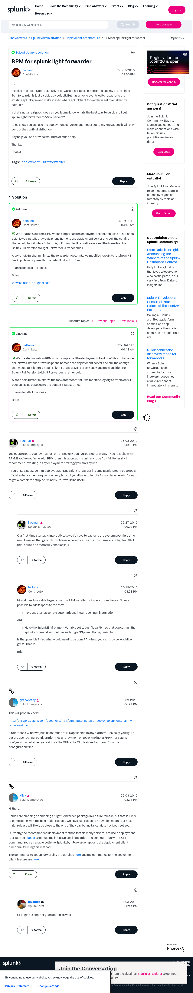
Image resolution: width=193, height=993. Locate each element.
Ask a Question (163, 24)
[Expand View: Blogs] (137, 5)
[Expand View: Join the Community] (79, 5)
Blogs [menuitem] (132, 6)
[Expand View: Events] (122, 5)
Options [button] (175, 38)
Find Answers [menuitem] (94, 6)
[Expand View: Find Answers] (105, 5)
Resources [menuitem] (42, 13)
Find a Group (163, 213)
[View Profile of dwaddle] (34, 902)
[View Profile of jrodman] (25, 440)
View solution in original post (31, 283)
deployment (30, 162)
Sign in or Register (150, 973)
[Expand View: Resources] (51, 13)
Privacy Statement (17, 986)
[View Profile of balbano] (27, 70)
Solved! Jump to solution (32, 52)
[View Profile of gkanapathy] (28, 700)
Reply (123, 181)
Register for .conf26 (164, 81)
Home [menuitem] (39, 6)
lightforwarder (54, 162)
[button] (132, 53)
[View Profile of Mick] (23, 795)
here (78, 855)
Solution (21, 209)
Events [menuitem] (116, 6)
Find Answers (18, 38)
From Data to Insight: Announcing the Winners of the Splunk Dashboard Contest (163, 256)
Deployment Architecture (83, 38)
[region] (55, 981)
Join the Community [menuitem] (64, 6)
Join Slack (164, 151)
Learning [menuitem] (149, 6)
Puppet (30, 838)
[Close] (106, 975)
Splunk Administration (46, 38)
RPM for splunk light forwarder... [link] (125, 38)
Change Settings (48, 986)
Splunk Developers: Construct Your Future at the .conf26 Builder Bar (163, 303)
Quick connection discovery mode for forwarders (161, 354)
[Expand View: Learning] (157, 5)
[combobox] (74, 24)
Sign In (177, 10)
